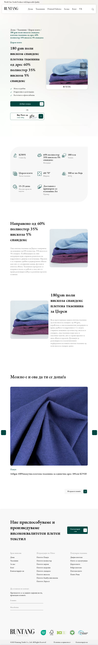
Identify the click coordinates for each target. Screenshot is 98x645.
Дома (30, 8)
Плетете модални (43, 567)
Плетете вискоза (43, 574)
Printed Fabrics (54, 8)
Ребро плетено (76, 567)
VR (80, 8)
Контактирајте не (75, 530)
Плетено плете (76, 571)
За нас (66, 8)
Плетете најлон (43, 564)
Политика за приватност (62, 642)
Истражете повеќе (74, 491)
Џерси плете (34, 30)
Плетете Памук (43, 557)
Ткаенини (40, 8)
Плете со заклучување (79, 560)
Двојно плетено (76, 557)
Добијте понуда (25, 104)
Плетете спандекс (44, 571)
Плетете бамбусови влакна (47, 578)
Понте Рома (75, 574)
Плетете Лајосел (43, 581)
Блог (74, 8)
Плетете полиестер (44, 560)
